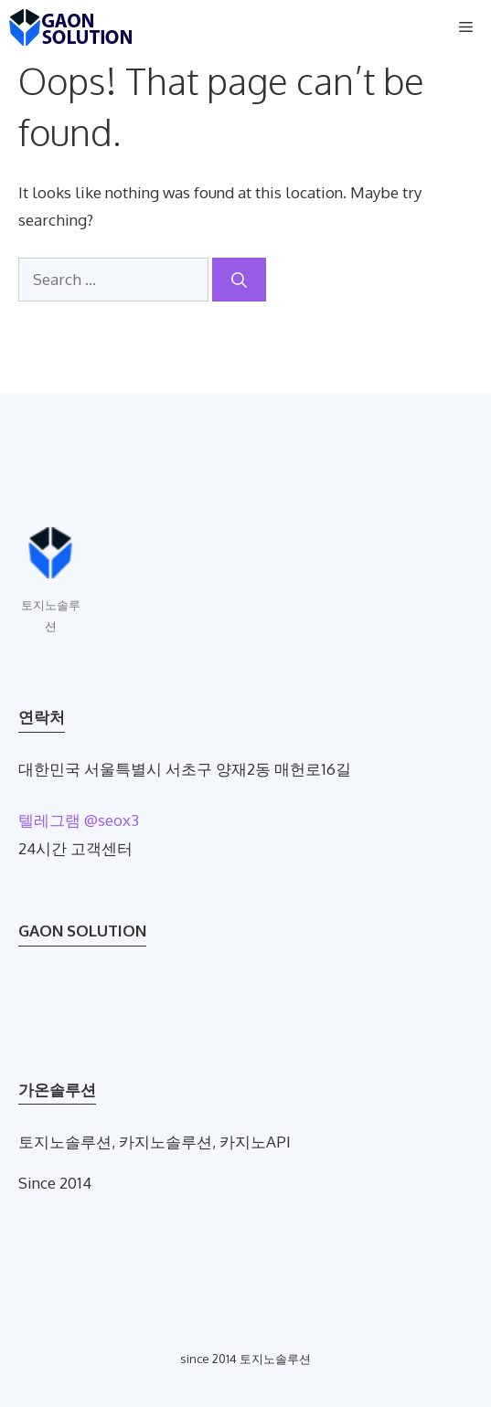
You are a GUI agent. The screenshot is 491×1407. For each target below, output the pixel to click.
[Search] (239, 280)
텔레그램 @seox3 (78, 820)
